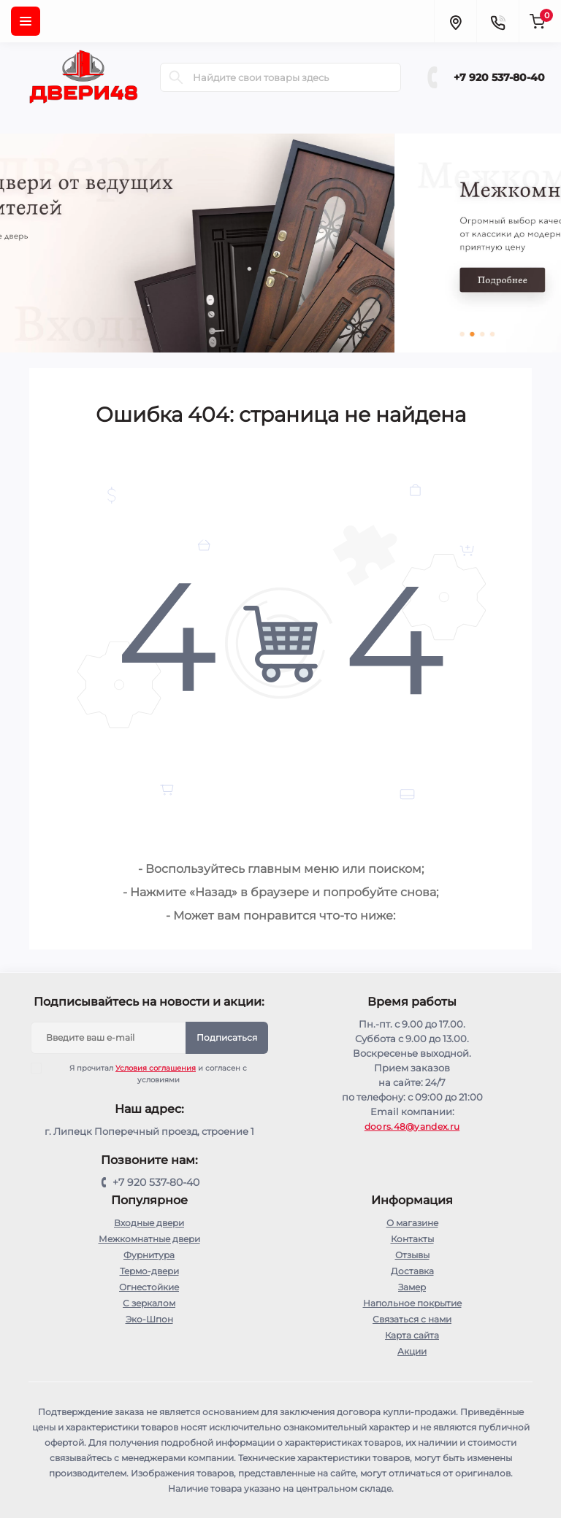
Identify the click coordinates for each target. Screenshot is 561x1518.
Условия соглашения (155, 1068)
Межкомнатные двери (149, 1238)
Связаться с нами (412, 1319)
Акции (412, 1351)
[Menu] (25, 21)
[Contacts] (497, 21)
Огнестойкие (149, 1287)
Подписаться (226, 1037)
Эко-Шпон (149, 1319)
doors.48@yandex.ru (412, 1126)
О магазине (412, 1222)
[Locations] (455, 21)
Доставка (412, 1270)
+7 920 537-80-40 (499, 77)
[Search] (176, 77)
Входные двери (149, 1222)
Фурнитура (149, 1254)
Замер (412, 1287)
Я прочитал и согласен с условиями (148, 1073)
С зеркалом (149, 1303)
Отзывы (412, 1254)
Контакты (412, 1238)
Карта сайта (412, 1335)
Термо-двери (149, 1270)
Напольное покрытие (412, 1303)
